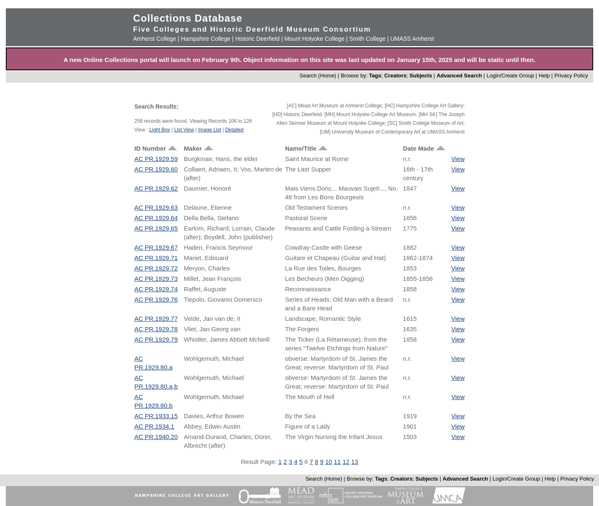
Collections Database (188, 18)
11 (337, 461)
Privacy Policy (571, 75)
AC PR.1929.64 (156, 217)
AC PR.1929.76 (156, 299)
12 (345, 461)
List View (184, 130)
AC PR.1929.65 (156, 228)
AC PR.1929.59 (156, 158)
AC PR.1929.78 (156, 328)
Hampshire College (205, 38)
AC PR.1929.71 (156, 257)
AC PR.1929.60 (156, 169)
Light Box (159, 130)
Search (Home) (318, 75)
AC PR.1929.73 (156, 278)
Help (544, 75)
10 (328, 461)
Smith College (367, 38)
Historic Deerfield (257, 38)
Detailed (234, 130)
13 (354, 461)
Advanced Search (459, 75)
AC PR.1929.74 (156, 289)
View (458, 158)
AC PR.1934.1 (154, 426)
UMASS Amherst (412, 38)
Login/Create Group (511, 75)
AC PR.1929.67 (156, 247)
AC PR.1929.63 (156, 207)
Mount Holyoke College (314, 38)
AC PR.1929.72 (156, 268)
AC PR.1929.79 (156, 339)
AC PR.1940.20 (156, 436)
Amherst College (154, 38)
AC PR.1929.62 (156, 188)
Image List (209, 130)
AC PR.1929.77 (156, 318)
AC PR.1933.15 (156, 415)
